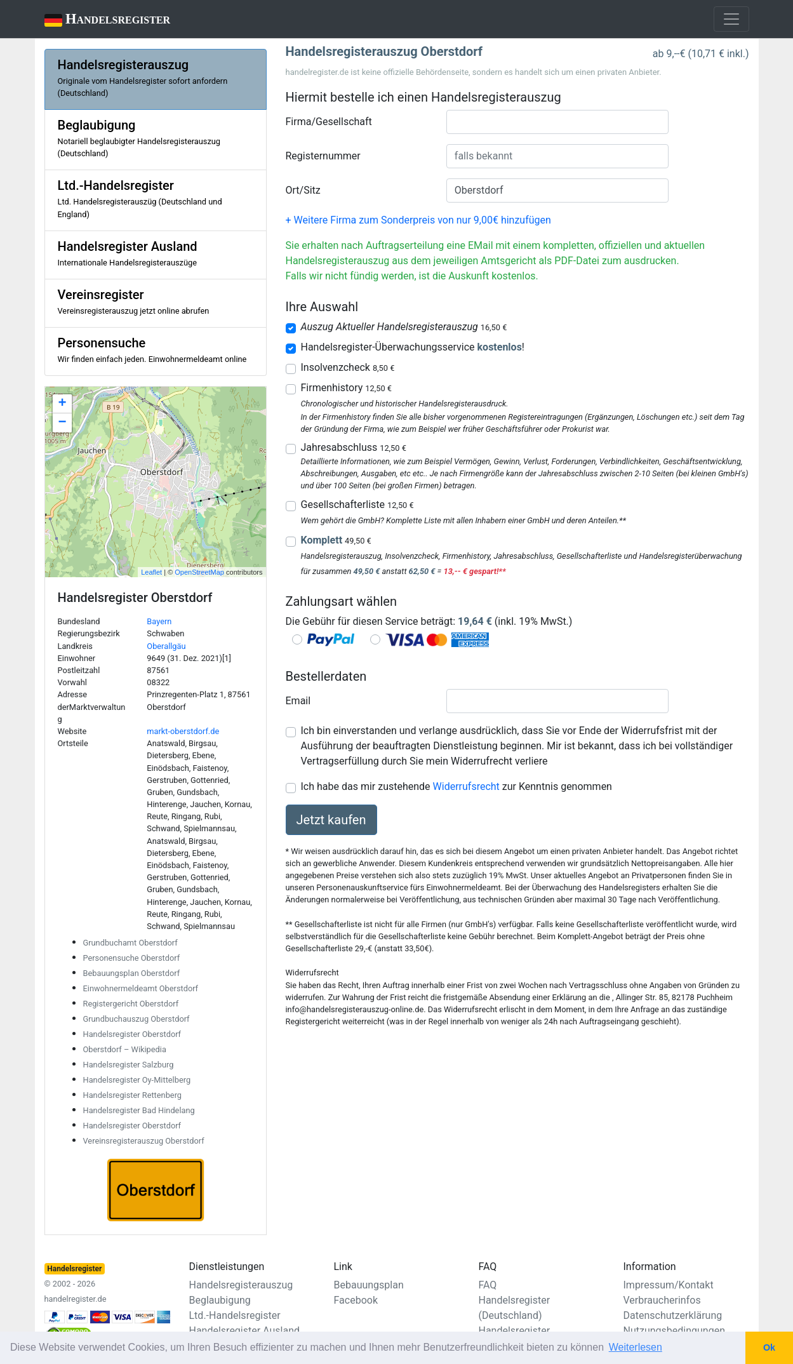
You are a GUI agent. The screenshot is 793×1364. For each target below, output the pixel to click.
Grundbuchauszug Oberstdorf (136, 1019)
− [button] (62, 422)
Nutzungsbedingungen (674, 1331)
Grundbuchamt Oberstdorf (130, 942)
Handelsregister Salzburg (128, 1064)
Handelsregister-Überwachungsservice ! (412, 347)
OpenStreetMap (199, 572)
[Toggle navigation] (731, 19)
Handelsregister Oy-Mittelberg (137, 1080)
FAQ (488, 1285)
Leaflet (151, 572)
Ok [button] (769, 1347)
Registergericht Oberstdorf (131, 1003)
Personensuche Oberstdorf (131, 958)
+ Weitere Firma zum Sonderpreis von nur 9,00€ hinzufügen (418, 220)
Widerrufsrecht (466, 786)
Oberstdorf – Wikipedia (124, 1049)
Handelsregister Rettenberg (132, 1095)
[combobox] (557, 122)
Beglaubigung (220, 1300)
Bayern (159, 621)
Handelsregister (98, 20)
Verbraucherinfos (662, 1300)
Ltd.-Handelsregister (235, 1315)
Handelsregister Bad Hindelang (139, 1110)
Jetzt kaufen (331, 819)
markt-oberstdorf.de (183, 731)
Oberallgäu (166, 646)
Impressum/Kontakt (668, 1285)
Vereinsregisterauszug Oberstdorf (143, 1141)
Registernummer (323, 156)
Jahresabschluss (353, 447)
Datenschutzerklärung (673, 1315)
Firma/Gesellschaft (329, 122)
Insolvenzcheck (348, 367)
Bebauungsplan (369, 1285)
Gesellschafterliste (357, 504)
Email (298, 701)
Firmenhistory (346, 388)
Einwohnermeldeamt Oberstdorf (141, 988)
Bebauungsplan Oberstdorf (131, 973)
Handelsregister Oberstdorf (132, 1034)
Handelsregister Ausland (244, 1331)
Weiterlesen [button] (635, 1347)
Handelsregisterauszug (241, 1285)
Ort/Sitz (303, 190)
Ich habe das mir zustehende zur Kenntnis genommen (456, 786)
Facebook (356, 1300)
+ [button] (62, 403)
